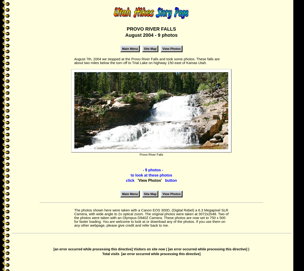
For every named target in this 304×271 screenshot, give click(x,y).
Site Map (150, 49)
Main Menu (130, 49)
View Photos (171, 49)
